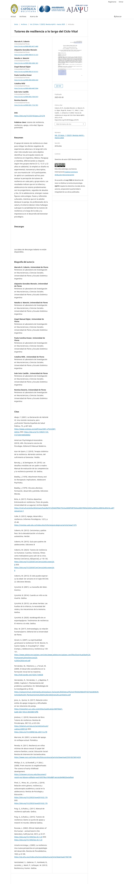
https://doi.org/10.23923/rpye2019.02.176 (31, 797)
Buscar (118, 16)
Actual (13, 16)
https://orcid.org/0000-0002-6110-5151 (26, 71)
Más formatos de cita (63, 124)
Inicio (16, 24)
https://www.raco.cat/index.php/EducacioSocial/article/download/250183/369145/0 (47, 757)
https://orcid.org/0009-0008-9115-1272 (26, 55)
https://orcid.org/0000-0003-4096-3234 (26, 80)
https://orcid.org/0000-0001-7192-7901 (26, 105)
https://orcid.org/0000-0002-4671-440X (26, 46)
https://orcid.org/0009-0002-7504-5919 (26, 97)
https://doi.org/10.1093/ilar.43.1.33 (28, 837)
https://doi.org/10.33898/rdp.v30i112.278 (30, 732)
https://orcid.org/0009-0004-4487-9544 (26, 88)
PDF (59, 86)
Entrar (121, 2)
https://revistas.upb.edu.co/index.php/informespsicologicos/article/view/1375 (45, 525)
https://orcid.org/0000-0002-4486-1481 (26, 63)
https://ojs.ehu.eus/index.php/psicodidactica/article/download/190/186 (42, 857)
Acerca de (34, 16)
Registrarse (112, 2)
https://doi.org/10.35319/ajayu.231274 (29, 116)
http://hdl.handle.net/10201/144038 (28, 675)
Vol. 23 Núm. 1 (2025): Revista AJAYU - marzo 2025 (47, 24)
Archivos (22, 16)
